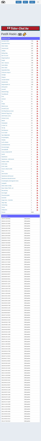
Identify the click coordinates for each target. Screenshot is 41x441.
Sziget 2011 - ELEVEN (7, 200)
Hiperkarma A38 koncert (7, 176)
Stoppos (4, 77)
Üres (3, 171)
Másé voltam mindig (6, 185)
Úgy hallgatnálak (6, 135)
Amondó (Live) (5, 108)
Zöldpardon (4, 209)
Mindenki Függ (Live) (7, 113)
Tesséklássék (5, 94)
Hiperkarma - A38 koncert (8, 159)
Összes (3, 212)
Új (2, 101)
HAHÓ (3, 154)
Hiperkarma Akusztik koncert (8, 178)
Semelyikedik (5, 149)
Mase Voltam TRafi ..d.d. (8, 188)
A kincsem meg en (6, 72)
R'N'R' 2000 (4, 166)
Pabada (3, 140)
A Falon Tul (4, 125)
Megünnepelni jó (6, 58)
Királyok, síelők (5, 161)
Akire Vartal (4, 67)
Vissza (3, 207)
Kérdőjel (4, 74)
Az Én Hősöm (5, 142)
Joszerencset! (5, 48)
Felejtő (3, 60)
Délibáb (3, 50)
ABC (25, 2)
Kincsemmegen (5, 147)
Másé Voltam (5, 46)
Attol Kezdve (5, 173)
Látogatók (4, 183)
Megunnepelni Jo (6, 84)
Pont (3, 96)
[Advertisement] (20, 15)
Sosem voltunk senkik (7, 168)
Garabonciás (5, 82)
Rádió (18, 2)
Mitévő (3, 120)
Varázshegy (4, 205)
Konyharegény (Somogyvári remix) (10, 180)
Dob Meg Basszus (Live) (8, 111)
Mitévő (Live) (5, 106)
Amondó (4, 89)
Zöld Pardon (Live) (6, 115)
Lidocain (4, 99)
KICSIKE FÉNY (5, 41)
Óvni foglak (4, 193)
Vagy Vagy (4, 202)
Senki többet (5, 65)
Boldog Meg (4, 53)
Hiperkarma (4, 156)
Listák (32, 2)
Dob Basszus (5, 130)
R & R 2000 (4, 132)
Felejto (3, 103)
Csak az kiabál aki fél (7, 152)
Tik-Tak (3, 127)
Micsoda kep (5, 190)
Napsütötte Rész (6, 70)
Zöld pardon (4, 87)
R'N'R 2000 (4, 164)
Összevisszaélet (5, 195)
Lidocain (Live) (5, 118)
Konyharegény (5, 137)
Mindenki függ (5, 91)
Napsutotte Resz (6, 43)
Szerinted (4, 197)
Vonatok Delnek (5, 79)
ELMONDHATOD (6, 144)
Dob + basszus (5, 62)
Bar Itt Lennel (5, 55)
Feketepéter (4, 123)
